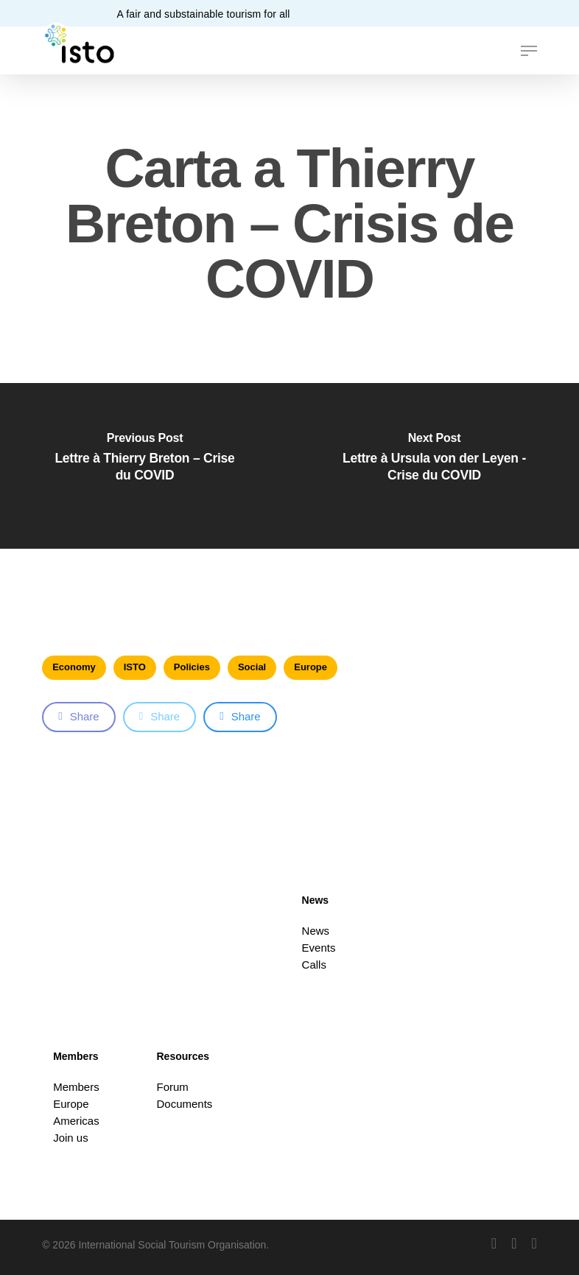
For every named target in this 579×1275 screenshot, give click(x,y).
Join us (70, 1137)
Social (252, 666)
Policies (192, 666)
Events (319, 947)
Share (78, 716)
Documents (185, 1103)
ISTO (135, 666)
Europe (310, 666)
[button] (529, 50)
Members (76, 1086)
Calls (314, 964)
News (316, 930)
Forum (173, 1086)
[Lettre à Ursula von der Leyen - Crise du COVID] (434, 466)
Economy (74, 666)
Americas (76, 1120)
